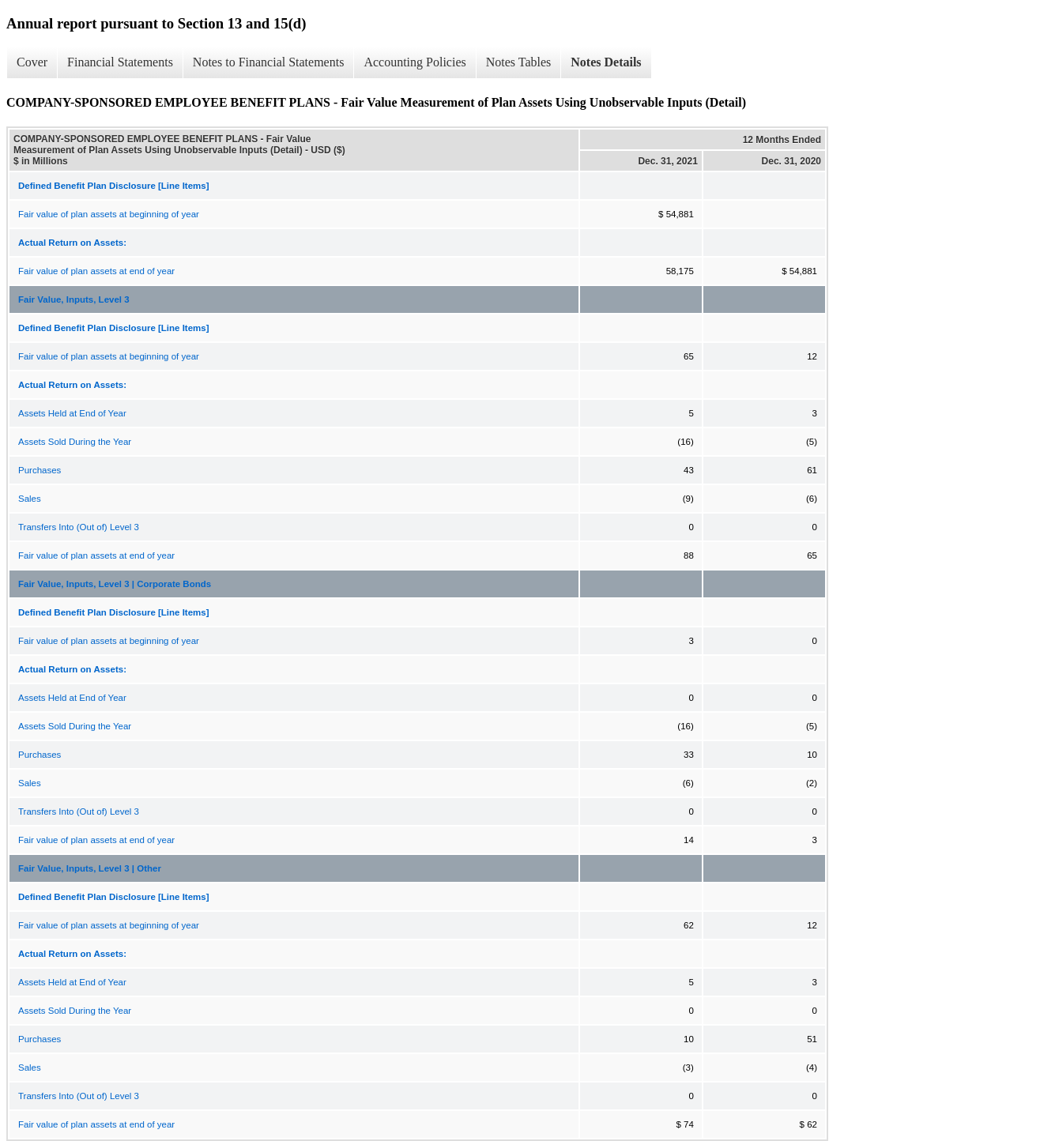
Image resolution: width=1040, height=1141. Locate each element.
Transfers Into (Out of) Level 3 (78, 527)
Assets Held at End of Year (72, 413)
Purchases (39, 470)
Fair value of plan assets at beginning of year (108, 214)
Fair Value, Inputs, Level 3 (74, 299)
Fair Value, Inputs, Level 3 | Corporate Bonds (114, 584)
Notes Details (606, 62)
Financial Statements (120, 62)
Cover (32, 62)
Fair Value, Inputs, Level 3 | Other (89, 868)
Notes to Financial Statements (269, 62)
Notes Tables (519, 62)
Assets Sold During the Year (74, 441)
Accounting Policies (414, 62)
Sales (29, 498)
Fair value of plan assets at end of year (96, 271)
